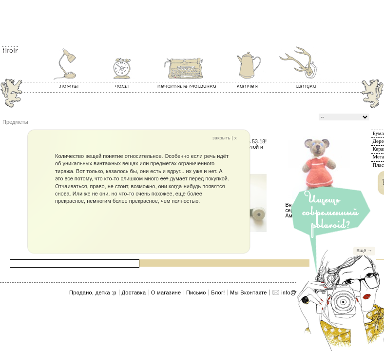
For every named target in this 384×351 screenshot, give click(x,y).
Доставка (133, 292)
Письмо (196, 292)
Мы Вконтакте (248, 292)
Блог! (218, 292)
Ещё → (364, 250)
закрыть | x (224, 138)
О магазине (166, 292)
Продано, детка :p (92, 292)
